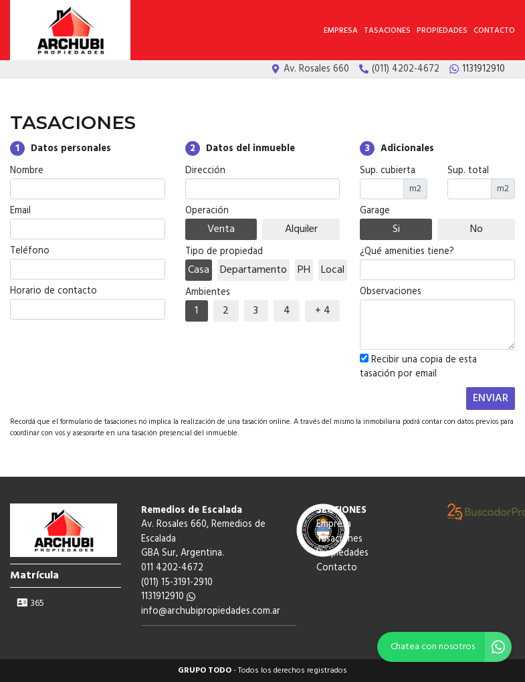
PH (304, 270)
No (476, 229)
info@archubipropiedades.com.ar (210, 611)
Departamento (253, 270)
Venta (221, 229)
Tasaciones (387, 30)
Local (332, 270)
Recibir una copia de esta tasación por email (418, 367)
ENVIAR (490, 398)
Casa (198, 270)
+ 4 (322, 311)
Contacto (494, 30)
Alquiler (301, 229)
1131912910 (168, 596)
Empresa (341, 30)
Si (396, 229)
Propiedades (442, 30)
